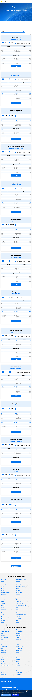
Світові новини (19, 667)
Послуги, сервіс (19, 654)
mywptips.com (16, 404)
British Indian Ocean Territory (22, 584)
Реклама (18, 659)
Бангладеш (3, 609)
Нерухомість (19, 648)
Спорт (17, 668)
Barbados (3, 610)
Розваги (18, 665)
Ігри (2, 640)
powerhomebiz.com (16, 112)
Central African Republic (21, 605)
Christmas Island (19, 612)
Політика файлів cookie (18, 689)
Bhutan (2, 622)
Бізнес (2, 659)
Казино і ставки (4, 670)
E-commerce (3, 629)
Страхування (19, 672)
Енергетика (3, 663)
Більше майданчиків (16, 566)
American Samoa (4, 584)
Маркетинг (18, 633)
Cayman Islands (19, 603)
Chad (17, 607)
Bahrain (2, 607)
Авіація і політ (4, 650)
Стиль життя (19, 670)
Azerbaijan (3, 603)
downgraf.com (16, 293)
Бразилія (18, 582)
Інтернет (3, 642)
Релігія (17, 661)
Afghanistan (3, 579)
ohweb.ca (16, 531)
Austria (2, 601)
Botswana (18, 581)
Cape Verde (18, 601)
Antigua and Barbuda (5, 592)
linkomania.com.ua (16, 257)
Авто (2, 648)
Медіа (17, 637)
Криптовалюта (19, 631)
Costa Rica (18, 620)
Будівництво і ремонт (5, 657)
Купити (16, 66)
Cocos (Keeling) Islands (21, 614)
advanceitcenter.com (16, 368)
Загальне (3, 667)
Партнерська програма (7, 687)
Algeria (2, 582)
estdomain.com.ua (16, 75)
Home (2, 633)
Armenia (2, 596)
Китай (17, 610)
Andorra (2, 586)
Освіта (17, 652)
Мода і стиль (19, 642)
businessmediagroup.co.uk (16, 148)
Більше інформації (6, 694)
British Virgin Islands (20, 586)
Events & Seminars (5, 631)
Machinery (3, 635)
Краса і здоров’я (19, 629)
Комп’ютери (3, 674)
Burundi (18, 594)
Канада (17, 599)
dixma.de (16, 471)
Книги (2, 672)
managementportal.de (16, 441)
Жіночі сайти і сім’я (5, 665)
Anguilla (2, 590)
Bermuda (3, 620)
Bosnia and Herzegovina (21, 579)
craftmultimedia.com (16, 501)
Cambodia (18, 596)
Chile (17, 609)
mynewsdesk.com (16, 221)
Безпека (2, 655)
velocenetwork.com (16, 332)
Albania (2, 581)
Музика (17, 644)
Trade (2, 639)
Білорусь (3, 612)
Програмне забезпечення (22, 655)
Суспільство (18, 674)
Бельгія (2, 614)
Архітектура (3, 652)
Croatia (17, 622)
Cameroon (18, 597)
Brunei (17, 588)
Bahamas (3, 605)
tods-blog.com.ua (16, 39)
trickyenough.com (16, 184)
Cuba (17, 624)
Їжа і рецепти (4, 646)
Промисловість (19, 657)
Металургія (18, 639)
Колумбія (18, 616)
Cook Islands (18, 618)
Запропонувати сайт (6, 689)
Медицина (18, 635)
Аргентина (3, 594)
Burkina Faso (19, 592)
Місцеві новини (19, 646)
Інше (2, 644)
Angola (2, 588)
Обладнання (19, 650)
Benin (2, 618)
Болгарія (18, 590)
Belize (2, 616)
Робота (17, 663)
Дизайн (2, 661)
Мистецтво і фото (20, 640)
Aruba (2, 597)
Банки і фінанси (4, 654)
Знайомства (3, 668)
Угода (14, 687)
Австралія (3, 599)
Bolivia (2, 624)
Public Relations (4, 637)
